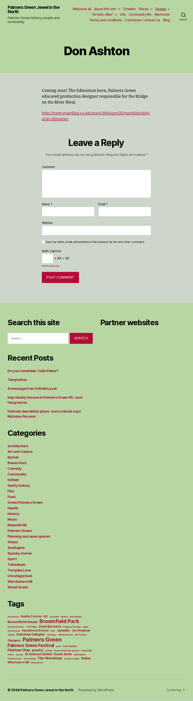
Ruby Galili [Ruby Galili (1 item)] (86, 651)
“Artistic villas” (102, 15)
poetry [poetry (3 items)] (37, 650)
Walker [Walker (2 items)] (86, 659)
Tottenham (17, 565)
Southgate (16, 548)
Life (123, 15)
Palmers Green (20, 531)
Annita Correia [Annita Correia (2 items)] (31, 617)
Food (11, 497)
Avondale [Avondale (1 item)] (54, 617)
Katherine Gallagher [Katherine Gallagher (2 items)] (31, 635)
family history (19, 486)
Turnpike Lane (19, 571)
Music (12, 520)
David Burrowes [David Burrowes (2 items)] (50, 627)
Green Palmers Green (25, 503)
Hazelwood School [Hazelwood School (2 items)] (35, 631)
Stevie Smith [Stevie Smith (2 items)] (63, 654)
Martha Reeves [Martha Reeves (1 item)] (65, 635)
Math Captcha (51, 251)
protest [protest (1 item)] (48, 651)
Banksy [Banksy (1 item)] (64, 617)
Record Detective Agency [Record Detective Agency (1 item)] (67, 651)
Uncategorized (20, 576)
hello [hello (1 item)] (52, 631)
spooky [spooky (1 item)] (19, 655)
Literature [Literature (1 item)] (51, 635)
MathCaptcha (55, 266)
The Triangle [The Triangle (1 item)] (29, 659)
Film (11, 492)
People (79, 15)
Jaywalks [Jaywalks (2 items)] (63, 631)
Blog (166, 20)
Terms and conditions (105, 20)
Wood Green (18, 588)
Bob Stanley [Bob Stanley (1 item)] (76, 617)
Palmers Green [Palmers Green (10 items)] (42, 640)
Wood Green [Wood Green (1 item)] (37, 663)
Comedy (14, 469)
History (13, 514)
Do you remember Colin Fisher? (33, 371)
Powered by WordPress (97, 690)
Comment (48, 167)
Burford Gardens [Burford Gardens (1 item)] (16, 627)
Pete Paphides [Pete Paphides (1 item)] (70, 646)
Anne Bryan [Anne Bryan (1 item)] (13, 617)
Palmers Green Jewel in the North (35, 9)
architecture (18, 446)
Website (47, 223)
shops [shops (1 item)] (11, 655)
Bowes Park (17, 463)
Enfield (13, 480)
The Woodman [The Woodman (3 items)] (50, 658)
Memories (162, 15)
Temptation (17, 380)
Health (13, 508)
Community (17, 475)
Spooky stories (20, 554)
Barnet (13, 458)
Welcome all (99, 9)
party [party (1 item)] (58, 646)
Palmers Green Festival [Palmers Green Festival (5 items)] (31, 645)
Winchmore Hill (20, 582)
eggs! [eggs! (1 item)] (86, 627)
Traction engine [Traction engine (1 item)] (71, 659)
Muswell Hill (17, 525)
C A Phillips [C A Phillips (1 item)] (31, 627)
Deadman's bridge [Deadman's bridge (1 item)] (72, 627)
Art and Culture (20, 452)
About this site (122, 9)
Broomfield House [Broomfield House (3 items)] (23, 622)
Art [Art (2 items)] (45, 617)
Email (103, 204)
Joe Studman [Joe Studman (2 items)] (81, 631)
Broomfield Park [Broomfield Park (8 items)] (59, 622)
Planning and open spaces (29, 537)
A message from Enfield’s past (32, 389)
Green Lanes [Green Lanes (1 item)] (14, 631)
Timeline (146, 9)
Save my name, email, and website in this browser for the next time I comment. (95, 242)
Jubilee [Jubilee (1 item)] (11, 635)
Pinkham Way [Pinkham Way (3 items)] (19, 650)
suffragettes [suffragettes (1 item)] (80, 655)
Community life (140, 15)
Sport (12, 559)
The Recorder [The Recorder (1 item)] (14, 659)
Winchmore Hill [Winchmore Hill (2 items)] (18, 662)
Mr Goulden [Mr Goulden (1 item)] (81, 635)
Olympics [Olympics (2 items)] (14, 641)
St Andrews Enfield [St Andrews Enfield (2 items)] (38, 654)
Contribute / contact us (142, 20)
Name (47, 204)
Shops (13, 542)
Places (161, 9)
